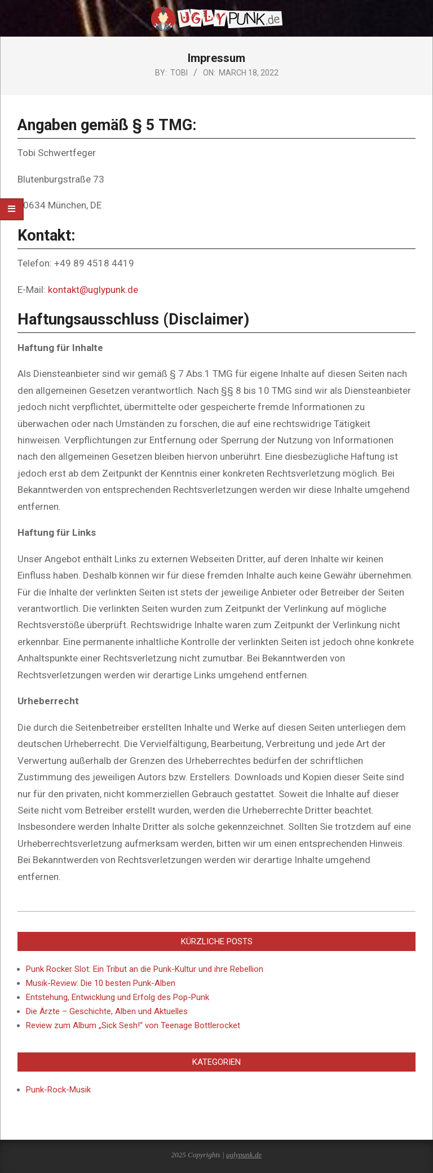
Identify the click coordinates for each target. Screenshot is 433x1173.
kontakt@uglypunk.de (93, 289)
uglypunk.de (244, 1154)
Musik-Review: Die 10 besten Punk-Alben (100, 983)
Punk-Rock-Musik (58, 1090)
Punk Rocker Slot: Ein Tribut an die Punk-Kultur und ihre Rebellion (144, 969)
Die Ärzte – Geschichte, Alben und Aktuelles (107, 1011)
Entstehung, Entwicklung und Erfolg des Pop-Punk (117, 997)
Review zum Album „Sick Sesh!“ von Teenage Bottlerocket (133, 1025)
